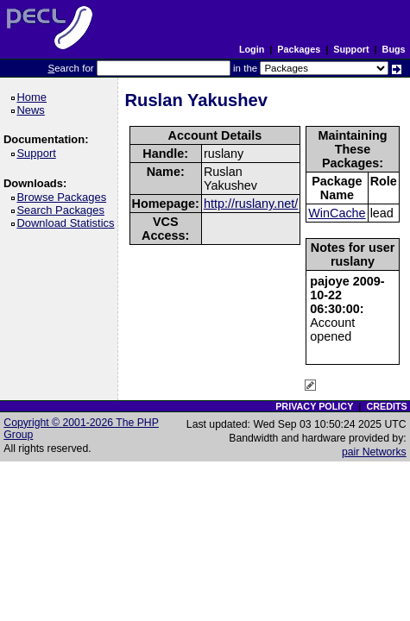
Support (351, 49)
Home (34, 97)
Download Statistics (68, 222)
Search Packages (63, 210)
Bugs (394, 49)
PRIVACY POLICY (314, 406)
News (33, 110)
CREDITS (386, 406)
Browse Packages (64, 197)
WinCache (336, 213)
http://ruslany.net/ (251, 203)
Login (251, 49)
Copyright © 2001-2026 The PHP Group (81, 429)
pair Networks (374, 452)
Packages (298, 49)
